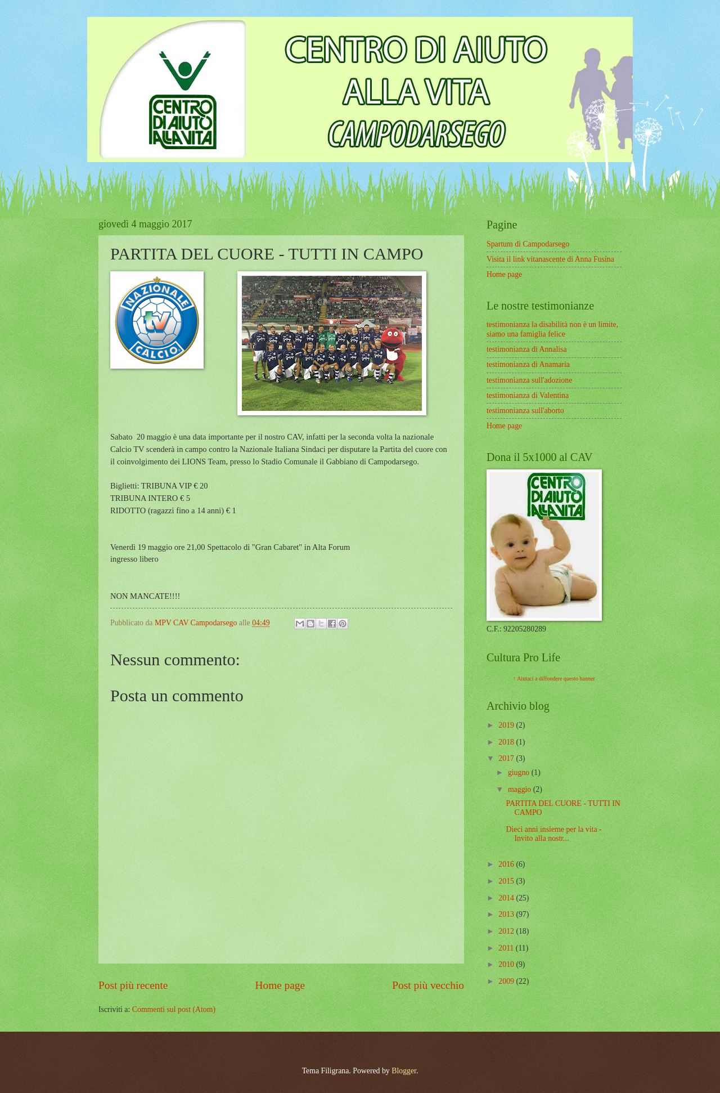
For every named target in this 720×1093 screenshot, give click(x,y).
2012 (507, 931)
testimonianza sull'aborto (525, 410)
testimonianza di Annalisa (527, 349)
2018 (507, 742)
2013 (507, 914)
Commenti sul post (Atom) (173, 1009)
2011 (507, 948)
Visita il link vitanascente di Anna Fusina (550, 259)
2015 (507, 881)
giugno (520, 772)
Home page (280, 985)
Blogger (404, 1071)
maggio (520, 789)
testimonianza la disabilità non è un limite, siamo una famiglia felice (552, 329)
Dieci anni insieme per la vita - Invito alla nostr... (553, 834)
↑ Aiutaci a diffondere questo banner (554, 678)
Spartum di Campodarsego (528, 244)
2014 (507, 898)
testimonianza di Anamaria (528, 364)
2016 (507, 864)
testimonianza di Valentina (528, 395)
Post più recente (133, 985)
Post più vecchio (428, 985)
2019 (507, 725)
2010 (507, 964)
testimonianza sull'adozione (529, 380)
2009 (507, 981)
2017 (507, 758)
